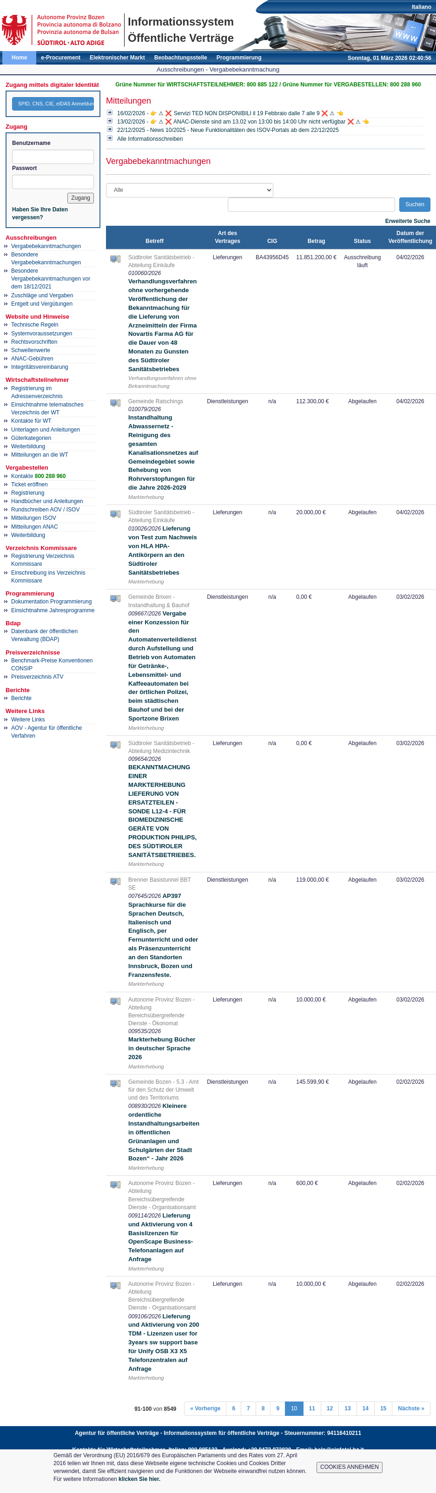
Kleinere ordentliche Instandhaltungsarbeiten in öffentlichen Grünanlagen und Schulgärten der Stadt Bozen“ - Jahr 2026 (163, 1132)
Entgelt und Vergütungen (42, 304)
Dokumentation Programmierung (51, 601)
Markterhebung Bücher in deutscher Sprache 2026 (161, 1048)
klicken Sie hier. (139, 1479)
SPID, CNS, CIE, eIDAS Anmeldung (56, 103)
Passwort (24, 168)
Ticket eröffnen (29, 484)
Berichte (21, 698)
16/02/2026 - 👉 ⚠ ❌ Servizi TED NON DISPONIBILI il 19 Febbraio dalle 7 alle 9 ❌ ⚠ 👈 (230, 113)
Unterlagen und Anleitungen (45, 429)
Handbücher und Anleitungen (47, 501)
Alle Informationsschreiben (150, 139)
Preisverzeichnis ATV (37, 677)
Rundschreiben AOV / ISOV (45, 509)
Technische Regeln (34, 324)
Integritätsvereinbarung (39, 367)
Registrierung (27, 493)
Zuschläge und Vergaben (42, 295)
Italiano (421, 7)
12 (330, 1408)
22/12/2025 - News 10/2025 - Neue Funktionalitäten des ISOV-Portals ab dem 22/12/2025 (228, 130)
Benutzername (31, 143)
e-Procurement (60, 57)
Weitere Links (28, 719)
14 (366, 1408)
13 (347, 1408)
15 (383, 1408)
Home (19, 57)
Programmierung (239, 57)
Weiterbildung (28, 446)
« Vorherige (205, 1408)
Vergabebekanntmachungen (46, 246)
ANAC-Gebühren (32, 358)
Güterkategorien (31, 438)
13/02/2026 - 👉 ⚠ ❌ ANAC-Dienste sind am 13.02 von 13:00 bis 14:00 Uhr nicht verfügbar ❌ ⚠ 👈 (243, 121)
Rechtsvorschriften (34, 342)
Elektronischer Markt (117, 57)
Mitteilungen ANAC (34, 527)
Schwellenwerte (30, 350)
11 (312, 1408)
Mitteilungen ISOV (33, 518)
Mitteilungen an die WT (39, 455)
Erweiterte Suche (407, 221)
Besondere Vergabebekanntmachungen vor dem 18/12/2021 (50, 279)
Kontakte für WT (31, 421)
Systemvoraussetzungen (41, 333)
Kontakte (38, 476)
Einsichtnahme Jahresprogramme (52, 610)
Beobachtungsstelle (180, 57)
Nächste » (411, 1408)
